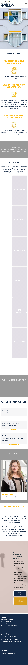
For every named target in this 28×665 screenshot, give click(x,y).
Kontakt (17, 522)
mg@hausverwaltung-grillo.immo (11, 641)
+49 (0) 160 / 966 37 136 (11, 639)
